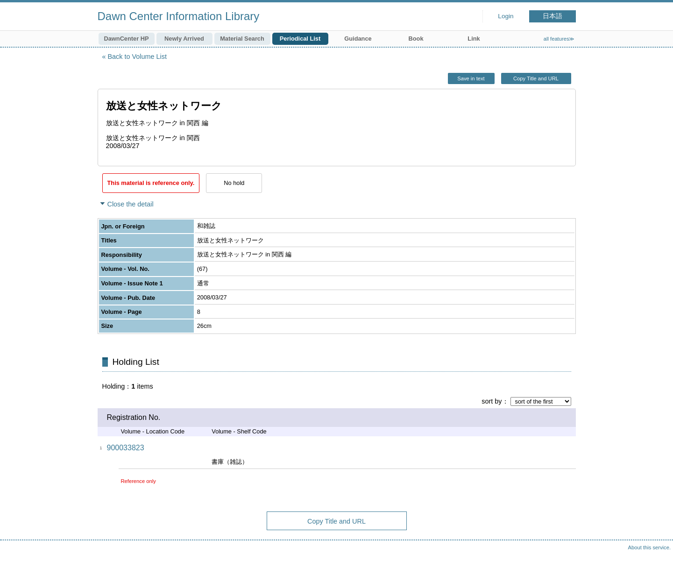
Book (416, 38)
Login (505, 16)
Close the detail (130, 204)
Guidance (357, 38)
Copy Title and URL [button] (536, 78)
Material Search (242, 38)
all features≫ (559, 39)
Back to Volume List (137, 56)
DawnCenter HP (126, 38)
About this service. (649, 547)
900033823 (125, 448)
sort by (492, 401)
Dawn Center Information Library (179, 16)
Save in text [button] (470, 78)
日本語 (552, 16)
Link (474, 38)
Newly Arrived (184, 38)
